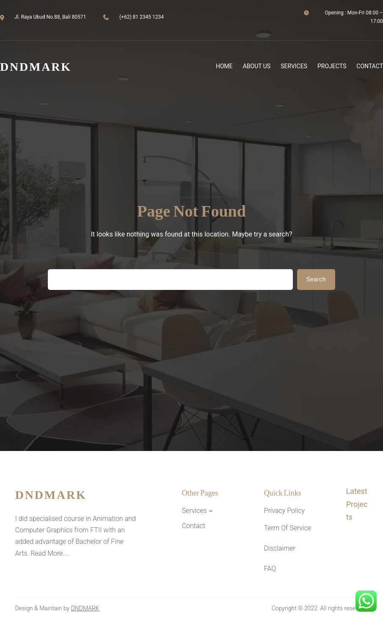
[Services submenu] (211, 511)
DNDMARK (85, 608)
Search (316, 279)
